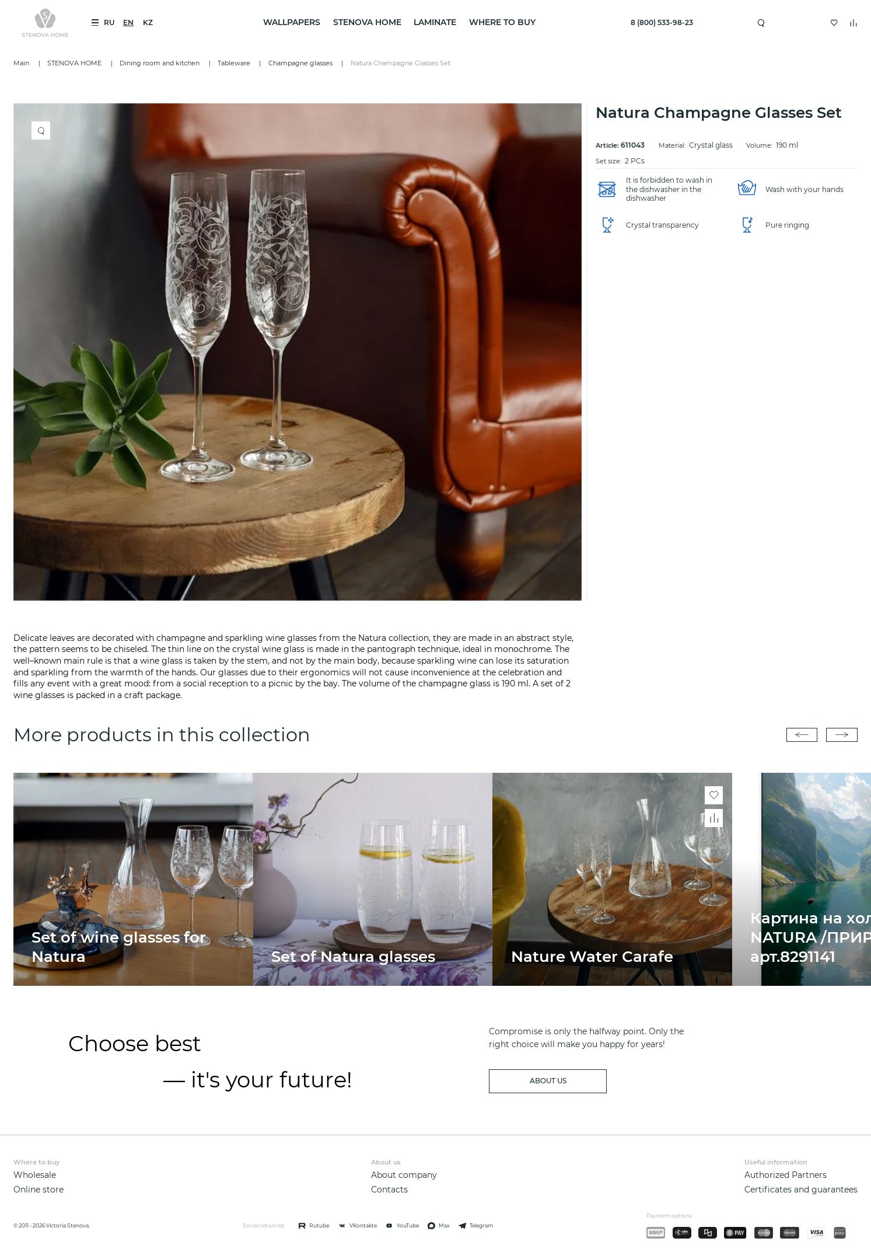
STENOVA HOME (367, 22)
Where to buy (502, 22)
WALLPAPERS (291, 22)
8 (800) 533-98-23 (662, 22)
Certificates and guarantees (801, 1189)
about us (548, 1080)
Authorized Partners (785, 1175)
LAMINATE (435, 22)
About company (404, 1175)
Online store (38, 1189)
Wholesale (34, 1175)
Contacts (389, 1189)
